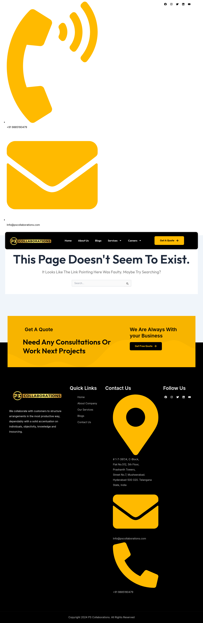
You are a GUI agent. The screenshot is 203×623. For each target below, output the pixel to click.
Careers (135, 240)
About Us (83, 240)
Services (115, 240)
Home (68, 240)
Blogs (98, 240)
